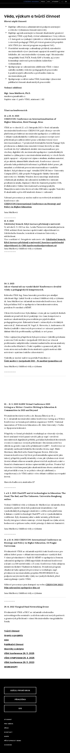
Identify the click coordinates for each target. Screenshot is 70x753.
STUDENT (55, 2)
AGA (6, 639)
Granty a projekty (13, 635)
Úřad (6, 728)
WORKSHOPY (11, 666)
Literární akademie (31, 2)
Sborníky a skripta (14, 648)
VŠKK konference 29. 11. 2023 (19, 662)
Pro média (8, 724)
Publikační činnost (13, 644)
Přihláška (20, 699)
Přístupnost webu (12, 741)
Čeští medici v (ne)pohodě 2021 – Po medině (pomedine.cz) (33, 361)
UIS (48, 2)
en (66, 2)
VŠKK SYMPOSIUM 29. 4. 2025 (19, 657)
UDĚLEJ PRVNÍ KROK (20, 690)
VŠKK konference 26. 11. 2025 (19, 653)
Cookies (8, 745)
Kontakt (8, 732)
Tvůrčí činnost (11, 631)
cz (62, 2)
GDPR (6, 736)
